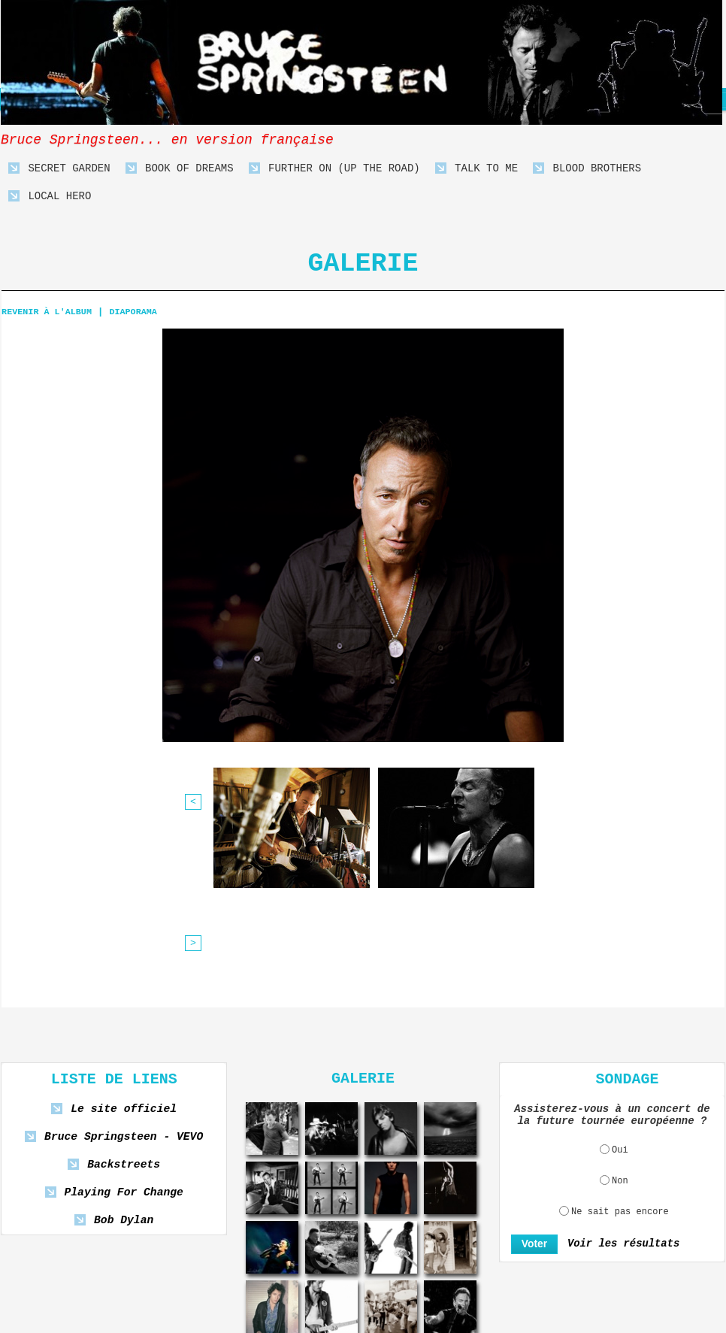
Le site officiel (124, 968)
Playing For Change (123, 1051)
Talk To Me (476, 168)
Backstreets (124, 1023)
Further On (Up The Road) (334, 168)
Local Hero (49, 196)
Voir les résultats (618, 1102)
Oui (620, 1009)
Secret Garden (59, 168)
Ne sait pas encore (620, 1070)
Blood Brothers (587, 168)
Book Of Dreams (180, 168)
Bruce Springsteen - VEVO (123, 995)
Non (620, 1040)
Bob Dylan (124, 1079)
